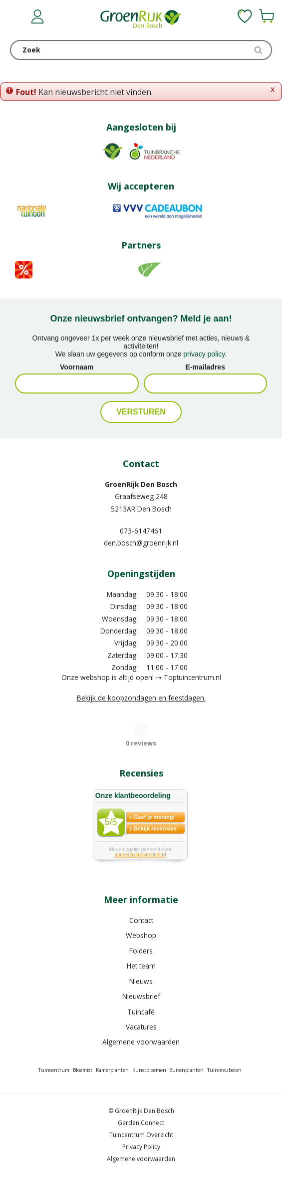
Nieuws (141, 981)
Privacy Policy (141, 1146)
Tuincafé (141, 1011)
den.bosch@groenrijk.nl (141, 543)
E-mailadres (205, 367)
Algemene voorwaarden (141, 1041)
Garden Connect (141, 1122)
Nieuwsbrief (141, 996)
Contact (141, 920)
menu (17, 17)
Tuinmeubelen (224, 1070)
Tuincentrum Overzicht (141, 1134)
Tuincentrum (53, 1070)
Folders (141, 951)
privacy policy (204, 354)
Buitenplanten (186, 1070)
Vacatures (141, 1027)
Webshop (141, 935)
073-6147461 (141, 531)
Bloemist (82, 1070)
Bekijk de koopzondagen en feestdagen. (141, 697)
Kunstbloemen (149, 1070)
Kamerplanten (112, 1070)
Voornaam (76, 367)
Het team (141, 965)
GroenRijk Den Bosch (141, 484)
